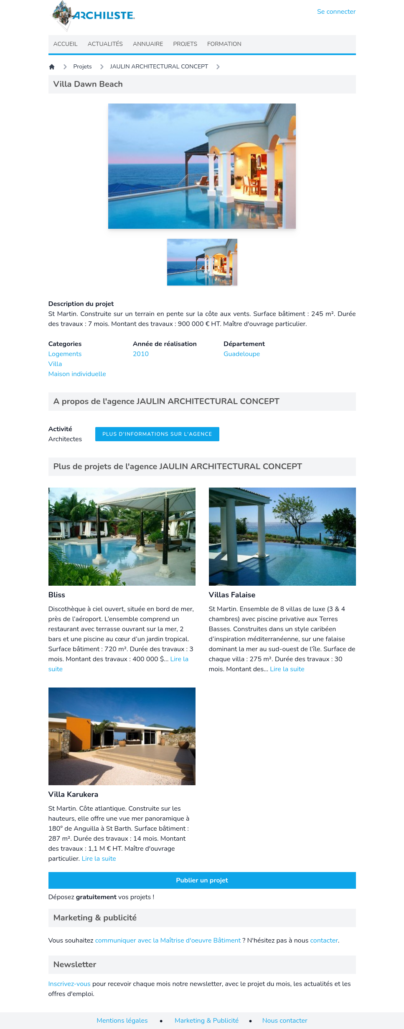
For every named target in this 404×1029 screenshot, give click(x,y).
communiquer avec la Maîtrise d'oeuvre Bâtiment (168, 940)
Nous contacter (284, 1020)
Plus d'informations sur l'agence (157, 434)
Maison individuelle (77, 374)
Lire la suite (287, 669)
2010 (141, 354)
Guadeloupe (242, 354)
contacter (324, 940)
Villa (55, 364)
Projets (83, 67)
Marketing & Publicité (207, 1020)
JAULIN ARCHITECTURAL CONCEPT (159, 67)
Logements (65, 354)
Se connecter (336, 11)
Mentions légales (122, 1020)
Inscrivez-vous (69, 984)
